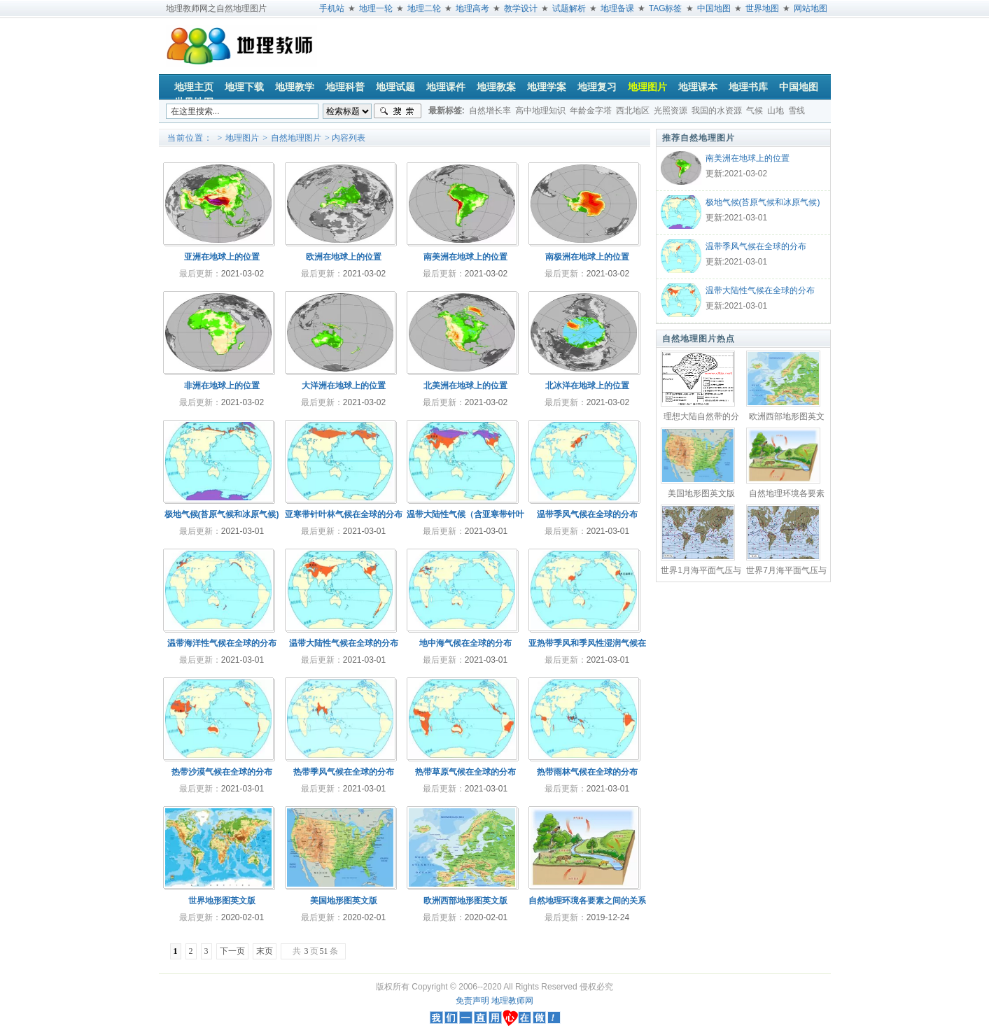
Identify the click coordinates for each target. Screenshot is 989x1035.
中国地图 (714, 8)
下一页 (232, 951)
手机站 (331, 8)
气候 (754, 110)
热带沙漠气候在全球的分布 (221, 772)
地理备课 (617, 8)
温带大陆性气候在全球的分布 (760, 290)
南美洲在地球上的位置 (748, 158)
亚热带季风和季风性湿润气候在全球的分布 (587, 646)
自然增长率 (490, 110)
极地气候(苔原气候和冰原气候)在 (763, 203)
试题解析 (569, 8)
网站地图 (810, 8)
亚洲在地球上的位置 (222, 257)
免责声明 (472, 1001)
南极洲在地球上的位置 (587, 257)
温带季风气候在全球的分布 (756, 246)
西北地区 (633, 110)
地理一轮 (376, 8)
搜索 (397, 111)
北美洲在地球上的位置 (465, 385)
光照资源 (670, 110)
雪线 (796, 110)
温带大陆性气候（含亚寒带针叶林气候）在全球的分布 (465, 517)
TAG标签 (665, 8)
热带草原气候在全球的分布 (465, 772)
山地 (775, 110)
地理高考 (472, 8)
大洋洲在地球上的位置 (344, 385)
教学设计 (521, 8)
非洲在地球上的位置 (222, 385)
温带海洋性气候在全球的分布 (221, 643)
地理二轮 (424, 8)
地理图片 (242, 138)
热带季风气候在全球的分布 (343, 772)
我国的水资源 (717, 110)
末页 (264, 951)
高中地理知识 (540, 110)
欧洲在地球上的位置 (343, 257)
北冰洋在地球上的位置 (587, 385)
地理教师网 (512, 1001)
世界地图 (762, 8)
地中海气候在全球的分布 (465, 643)
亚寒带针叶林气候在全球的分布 (343, 514)
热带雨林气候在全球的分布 (587, 772)
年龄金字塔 (591, 110)
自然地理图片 (296, 138)
